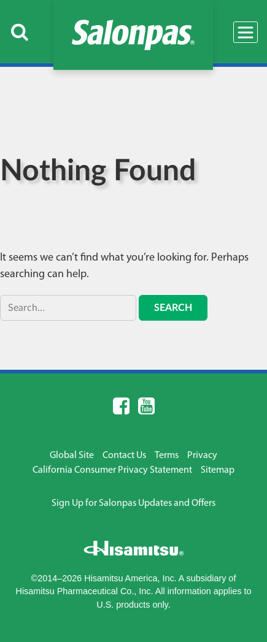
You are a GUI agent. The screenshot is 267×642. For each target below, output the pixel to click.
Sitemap (217, 470)
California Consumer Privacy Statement (112, 470)
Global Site (72, 455)
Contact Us (124, 455)
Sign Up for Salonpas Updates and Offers (133, 503)
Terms (167, 455)
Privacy (202, 455)
